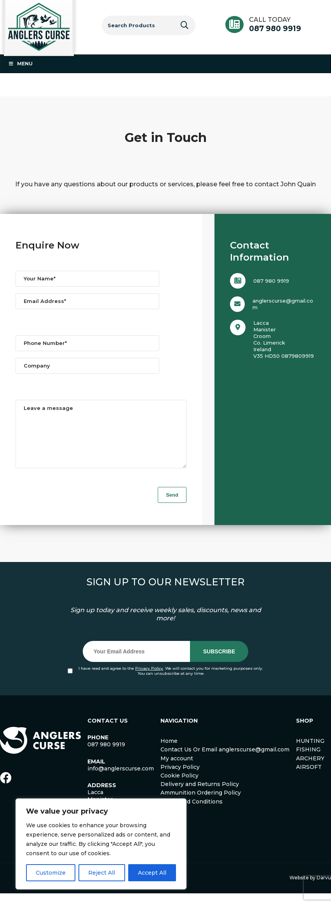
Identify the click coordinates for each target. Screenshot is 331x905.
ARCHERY (310, 770)
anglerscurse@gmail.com (283, 304)
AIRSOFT (309, 778)
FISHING (308, 761)
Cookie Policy (179, 787)
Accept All (152, 872)
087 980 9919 (275, 28)
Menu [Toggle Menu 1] (20, 64)
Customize (51, 872)
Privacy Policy (149, 680)
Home (169, 752)
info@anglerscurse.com (120, 780)
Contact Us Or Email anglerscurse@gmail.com (224, 761)
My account (176, 770)
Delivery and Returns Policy (199, 795)
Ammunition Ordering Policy (200, 804)
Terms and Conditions (191, 813)
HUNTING (310, 752)
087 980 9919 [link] (106, 756)
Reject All (101, 872)
